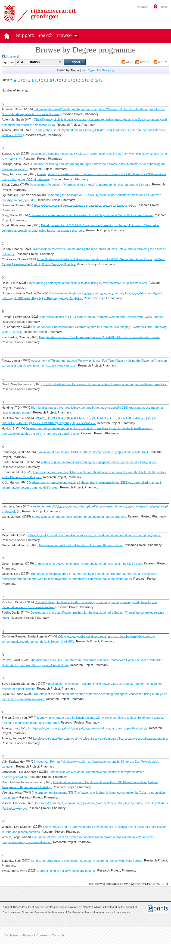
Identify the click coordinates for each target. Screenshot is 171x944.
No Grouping (105, 70)
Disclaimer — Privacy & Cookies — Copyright (34, 935)
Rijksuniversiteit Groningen (40, 13)
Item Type (88, 70)
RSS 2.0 (163, 62)
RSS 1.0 (145, 62)
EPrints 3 (88, 907)
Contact (142, 7)
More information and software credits (107, 912)
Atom (129, 62)
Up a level (12, 56)
